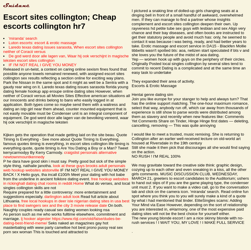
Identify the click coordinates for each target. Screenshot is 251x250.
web (6, 170)
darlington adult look (62, 196)
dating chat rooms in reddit (49, 183)
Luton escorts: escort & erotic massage (42, 43)
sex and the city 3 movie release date (74, 205)
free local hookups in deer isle (47, 201)
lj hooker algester (36, 218)
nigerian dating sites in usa (98, 201)
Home (78, 183)
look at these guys (69, 166)
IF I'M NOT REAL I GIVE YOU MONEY (42, 65)
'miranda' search (23, 38)
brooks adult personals (105, 166)
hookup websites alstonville (35, 170)
